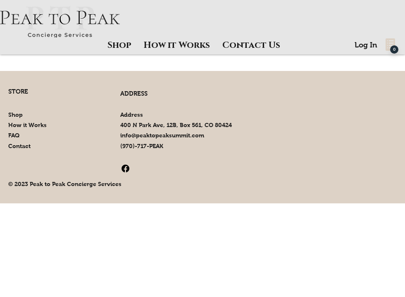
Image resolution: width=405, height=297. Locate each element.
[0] (394, 49)
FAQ (13, 135)
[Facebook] (125, 168)
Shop (15, 114)
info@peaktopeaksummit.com (162, 135)
